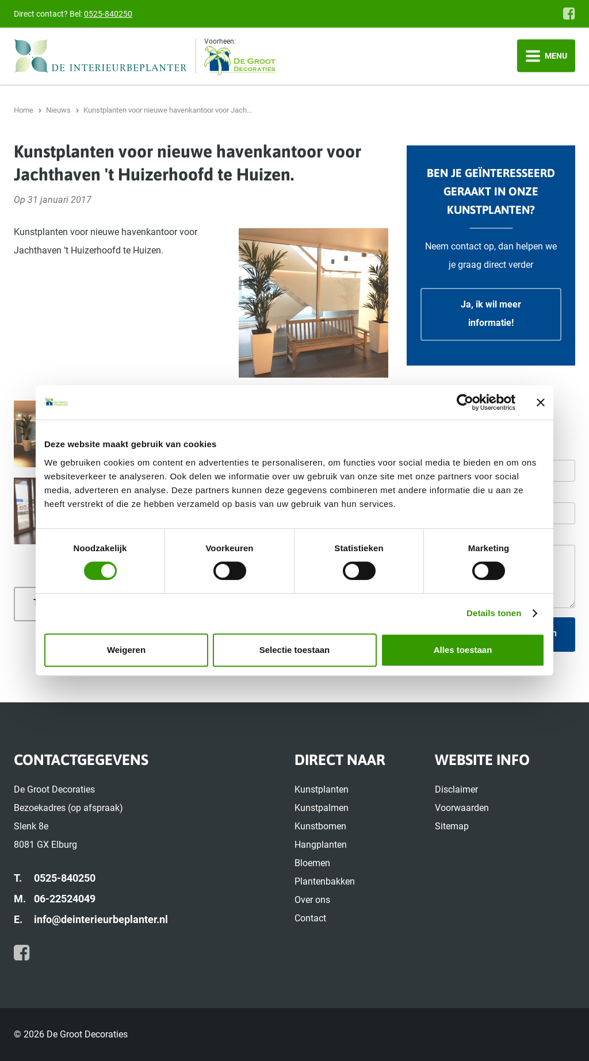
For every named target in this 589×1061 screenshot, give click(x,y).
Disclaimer (456, 789)
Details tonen (493, 613)
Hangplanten (320, 844)
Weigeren (126, 650)
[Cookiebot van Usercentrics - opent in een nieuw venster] (465, 402)
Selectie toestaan (294, 650)
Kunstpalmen (321, 807)
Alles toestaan (463, 650)
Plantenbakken (324, 881)
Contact (310, 918)
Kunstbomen (320, 826)
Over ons (312, 899)
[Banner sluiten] (541, 402)
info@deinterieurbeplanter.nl (101, 919)
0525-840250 (108, 13)
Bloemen (312, 863)
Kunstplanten (321, 789)
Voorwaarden (462, 807)
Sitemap (452, 826)
